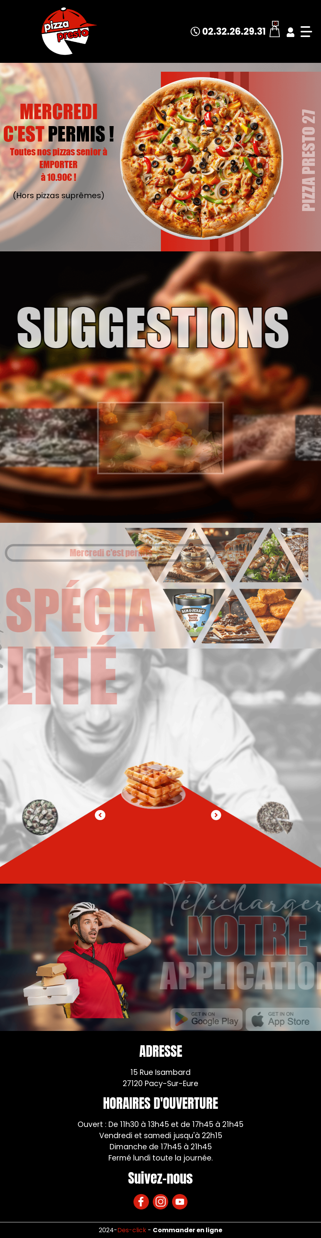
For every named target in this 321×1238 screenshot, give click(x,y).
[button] (216, 815)
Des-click (131, 1230)
